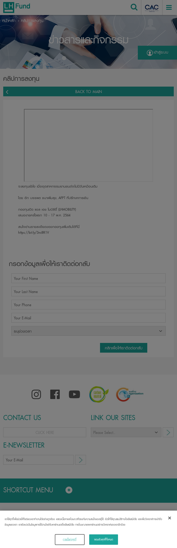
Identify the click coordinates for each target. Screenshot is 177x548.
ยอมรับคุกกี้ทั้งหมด (103, 540)
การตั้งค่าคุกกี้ (69, 540)
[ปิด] (170, 519)
